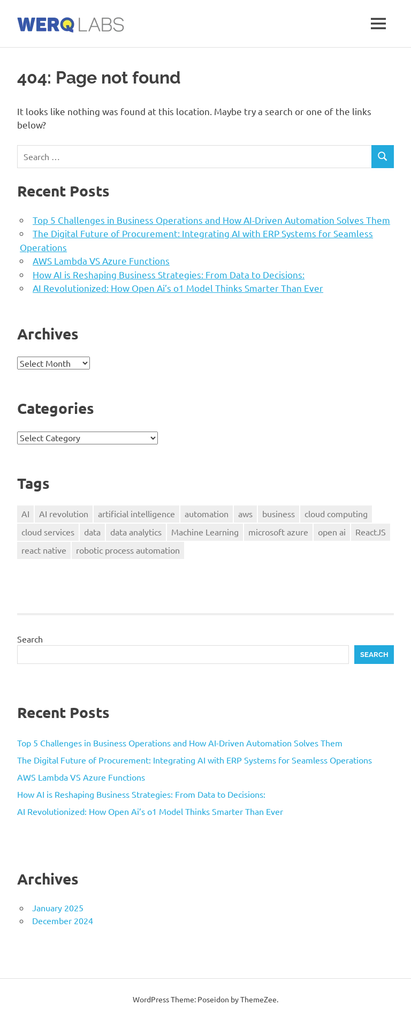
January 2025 (57, 907)
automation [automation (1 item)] (207, 513)
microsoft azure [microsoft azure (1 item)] (278, 531)
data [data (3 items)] (92, 531)
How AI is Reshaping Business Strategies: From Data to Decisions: (169, 274)
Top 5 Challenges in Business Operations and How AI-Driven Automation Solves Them (211, 219)
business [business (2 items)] (278, 513)
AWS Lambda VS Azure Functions (101, 260)
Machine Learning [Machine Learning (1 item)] (205, 531)
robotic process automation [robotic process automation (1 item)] (128, 550)
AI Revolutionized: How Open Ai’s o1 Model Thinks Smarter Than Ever (178, 287)
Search (30, 638)
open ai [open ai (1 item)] (332, 531)
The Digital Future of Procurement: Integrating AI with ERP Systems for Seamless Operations (194, 759)
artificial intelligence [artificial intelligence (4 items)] (136, 513)
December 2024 (62, 920)
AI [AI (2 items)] (25, 513)
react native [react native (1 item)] (43, 550)
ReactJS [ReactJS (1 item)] (370, 531)
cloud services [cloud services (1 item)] (47, 531)
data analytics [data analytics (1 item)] (136, 531)
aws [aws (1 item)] (245, 513)
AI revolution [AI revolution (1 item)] (63, 513)
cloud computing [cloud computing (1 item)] (336, 513)
